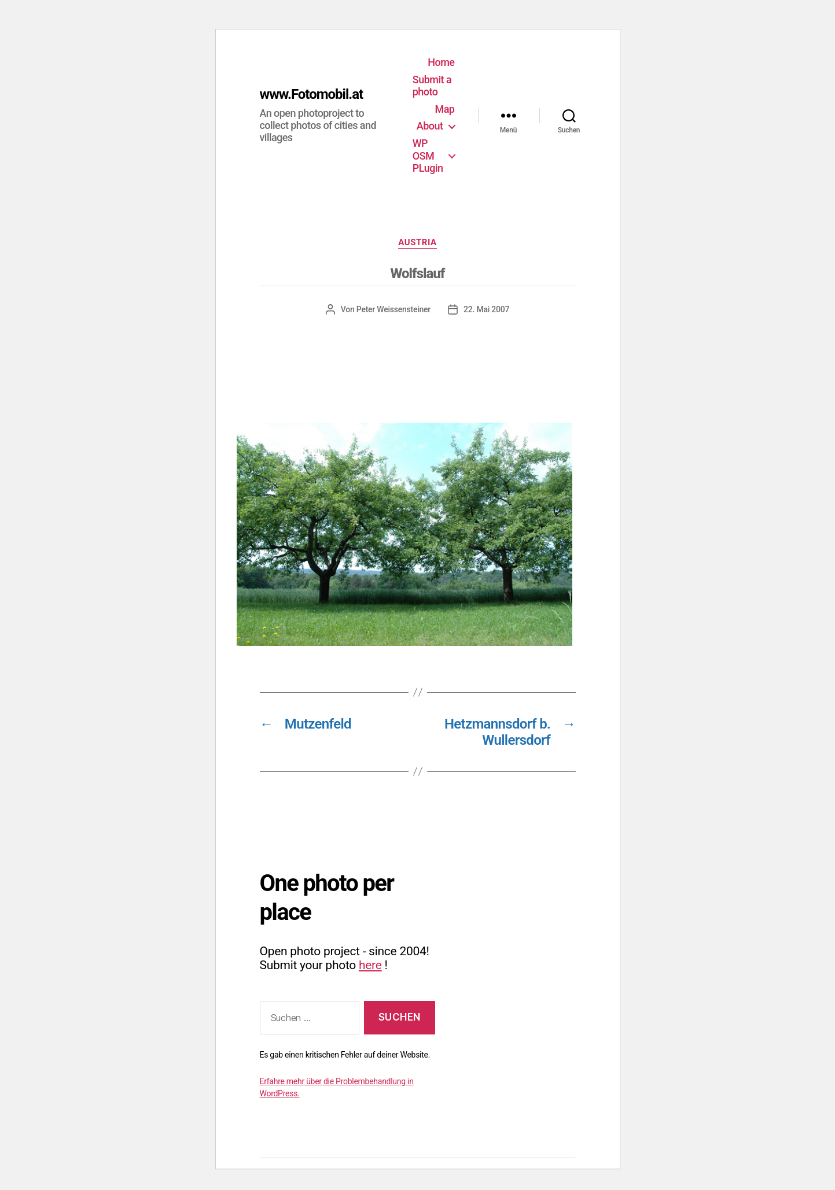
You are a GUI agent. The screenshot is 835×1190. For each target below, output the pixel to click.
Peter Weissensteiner (393, 309)
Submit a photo (432, 85)
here (370, 965)
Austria (417, 242)
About (430, 126)
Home (441, 62)
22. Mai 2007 (486, 309)
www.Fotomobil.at (311, 94)
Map (444, 109)
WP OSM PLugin (428, 155)
